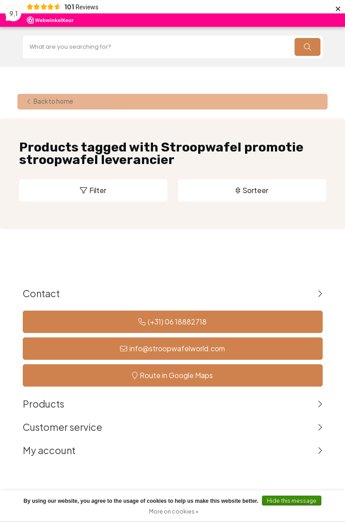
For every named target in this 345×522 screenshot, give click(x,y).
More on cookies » (173, 511)
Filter (97, 190)
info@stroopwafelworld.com (177, 348)
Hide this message (291, 500)
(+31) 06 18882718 (177, 321)
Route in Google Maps (176, 375)
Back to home (53, 101)
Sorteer (255, 190)
